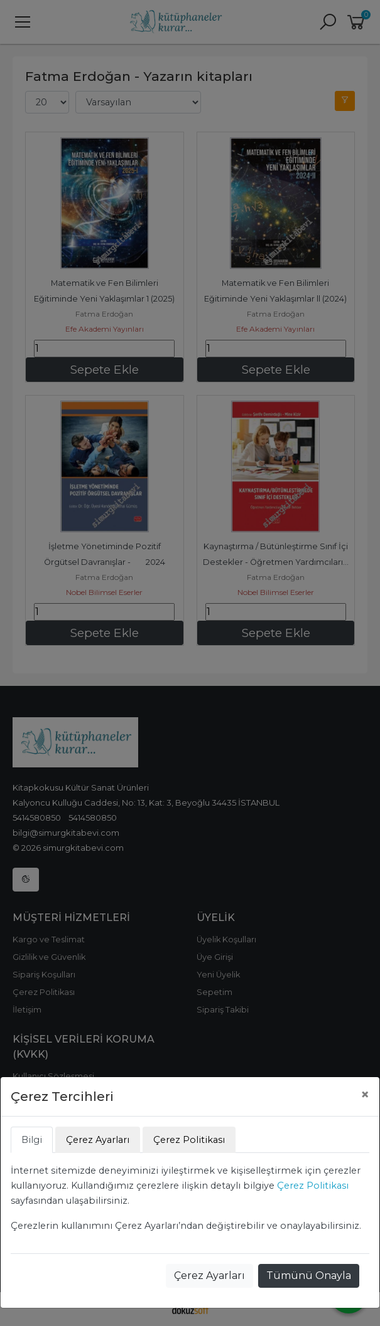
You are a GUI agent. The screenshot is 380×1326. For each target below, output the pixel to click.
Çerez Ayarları (209, 1275)
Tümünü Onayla (308, 1275)
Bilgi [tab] (31, 1139)
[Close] (364, 1094)
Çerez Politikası (313, 1185)
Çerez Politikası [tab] (189, 1139)
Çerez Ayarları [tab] (97, 1139)
